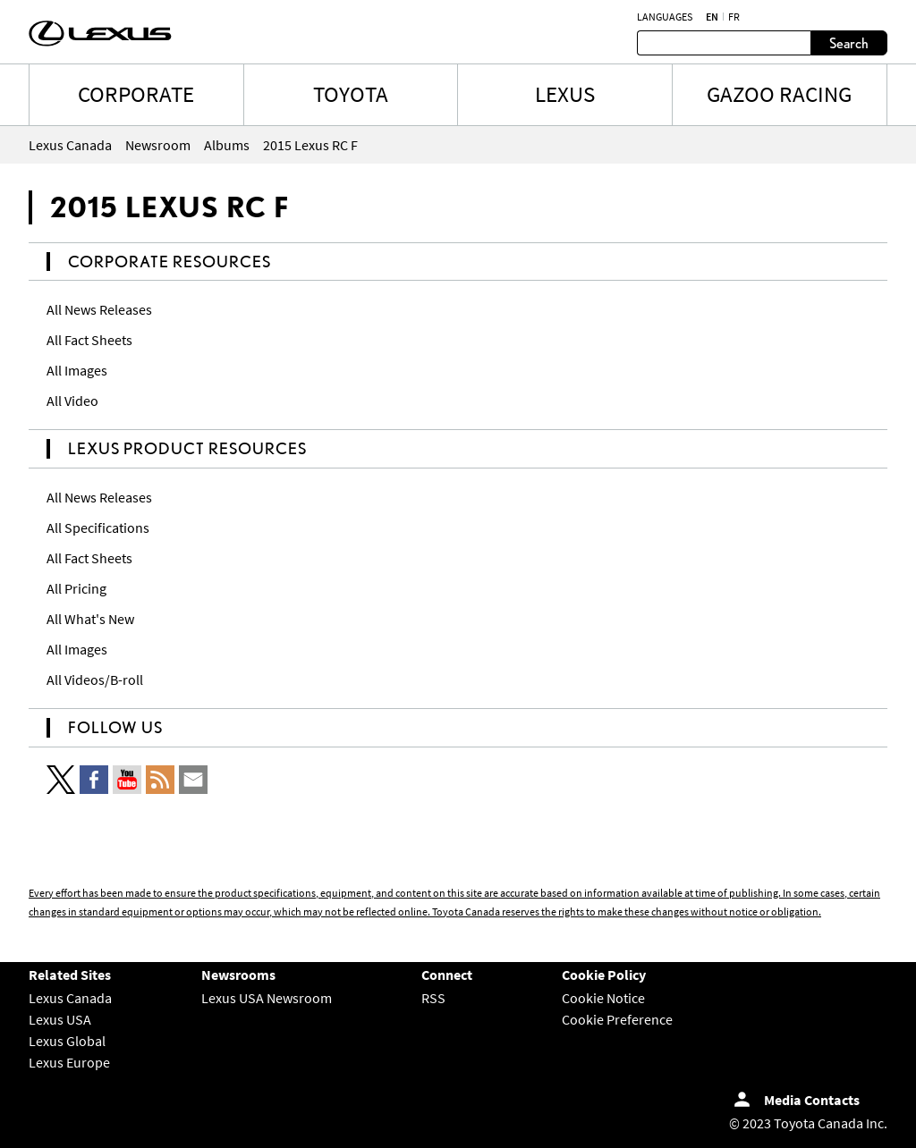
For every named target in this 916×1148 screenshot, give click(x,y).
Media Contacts (812, 1100)
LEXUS (565, 94)
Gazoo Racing (779, 94)
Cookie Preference (617, 1019)
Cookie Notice (603, 998)
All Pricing (76, 588)
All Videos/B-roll (95, 679)
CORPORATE (136, 94)
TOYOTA (350, 94)
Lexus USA (60, 1019)
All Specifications (98, 527)
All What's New (90, 619)
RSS (433, 998)
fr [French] (734, 17)
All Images (77, 370)
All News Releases (99, 309)
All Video (72, 400)
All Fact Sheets (89, 340)
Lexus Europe (69, 1062)
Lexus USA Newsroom (266, 998)
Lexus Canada (70, 998)
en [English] (712, 17)
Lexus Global (67, 1041)
